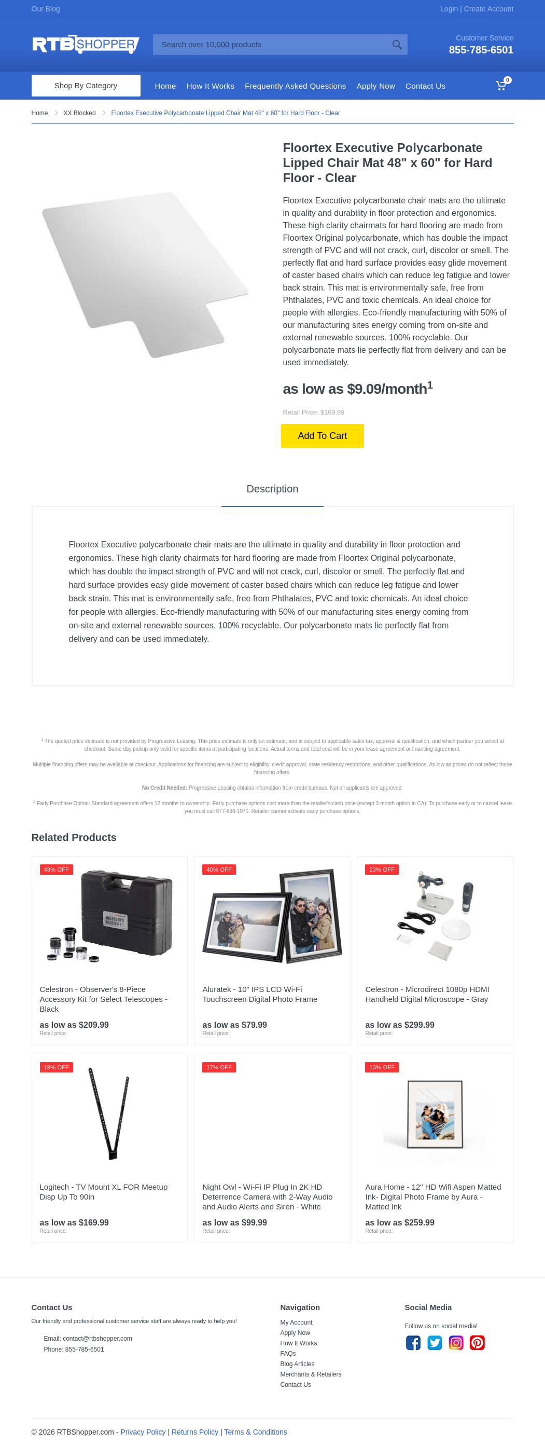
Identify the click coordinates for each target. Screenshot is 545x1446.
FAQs (288, 1353)
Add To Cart (322, 436)
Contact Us (296, 1384)
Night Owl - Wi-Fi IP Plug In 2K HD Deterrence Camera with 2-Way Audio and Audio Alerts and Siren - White (267, 1196)
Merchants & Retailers (311, 1374)
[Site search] (270, 44)
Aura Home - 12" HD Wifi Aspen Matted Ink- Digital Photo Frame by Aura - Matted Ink (433, 1196)
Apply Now (295, 1333)
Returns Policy (195, 1432)
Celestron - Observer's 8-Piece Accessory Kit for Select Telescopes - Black (104, 999)
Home (40, 113)
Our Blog (46, 8)
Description (272, 488)
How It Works (299, 1343)
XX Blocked (80, 113)
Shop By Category (86, 85)
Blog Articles (298, 1364)
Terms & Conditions (255, 1432)
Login (450, 8)
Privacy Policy (142, 1432)
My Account (297, 1322)
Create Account (488, 8)
